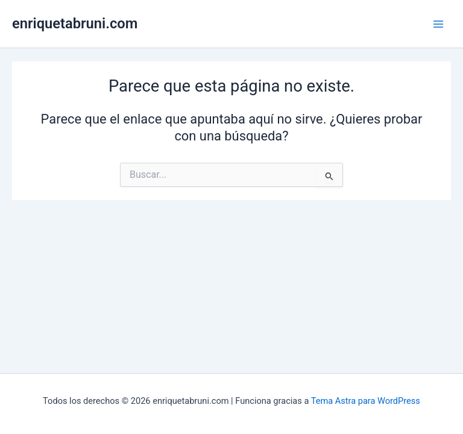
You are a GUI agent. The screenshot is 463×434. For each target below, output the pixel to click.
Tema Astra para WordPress (365, 400)
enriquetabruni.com (74, 23)
